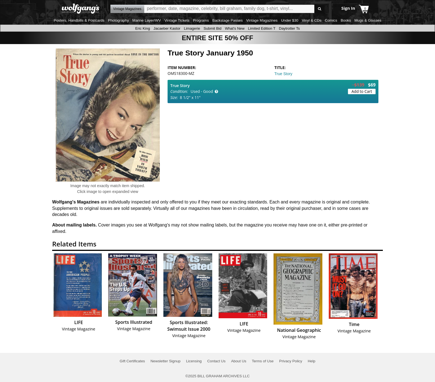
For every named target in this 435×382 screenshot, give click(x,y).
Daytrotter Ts (289, 28)
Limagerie (192, 28)
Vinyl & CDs (312, 20)
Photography (118, 20)
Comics (331, 20)
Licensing (194, 361)
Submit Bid (212, 28)
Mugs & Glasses (367, 20)
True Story (283, 74)
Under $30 (289, 20)
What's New (235, 28)
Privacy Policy (290, 361)
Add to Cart (361, 91)
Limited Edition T (261, 28)
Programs (201, 20)
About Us (238, 361)
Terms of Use (263, 361)
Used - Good (202, 91)
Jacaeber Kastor (166, 28)
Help (311, 361)
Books (346, 20)
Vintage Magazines (261, 20)
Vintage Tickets (176, 20)
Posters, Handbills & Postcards (79, 20)
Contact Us (216, 361)
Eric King (142, 28)
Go (319, 9)
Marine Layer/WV (146, 20)
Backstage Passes (227, 20)
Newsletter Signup (165, 361)
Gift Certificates (132, 361)
